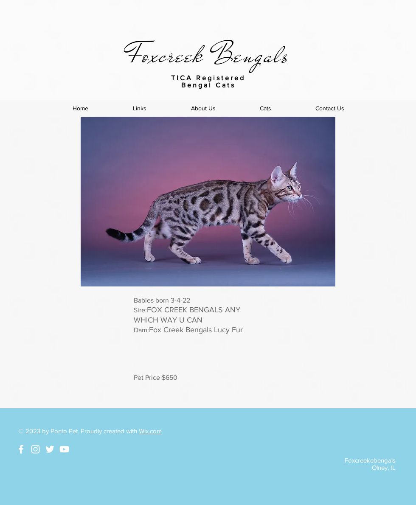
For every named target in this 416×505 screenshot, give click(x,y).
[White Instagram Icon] (35, 449)
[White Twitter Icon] (50, 449)
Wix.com (150, 431)
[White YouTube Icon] (64, 449)
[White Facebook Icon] (21, 449)
